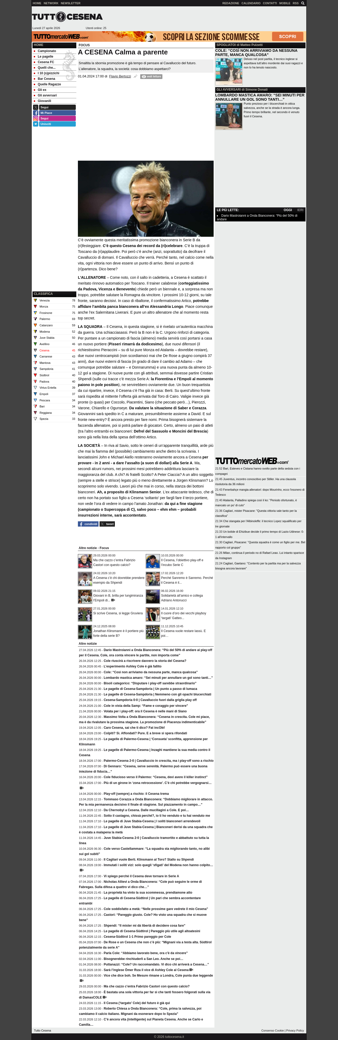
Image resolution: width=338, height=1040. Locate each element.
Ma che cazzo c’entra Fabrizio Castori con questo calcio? (147, 986)
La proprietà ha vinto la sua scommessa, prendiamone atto (148, 892)
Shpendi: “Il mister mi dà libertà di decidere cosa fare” (144, 925)
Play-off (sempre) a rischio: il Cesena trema (136, 794)
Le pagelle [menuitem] (43, 56)
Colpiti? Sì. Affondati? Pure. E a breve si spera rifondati (145, 733)
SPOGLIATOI (226, 45)
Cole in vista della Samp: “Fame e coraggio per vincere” (146, 706)
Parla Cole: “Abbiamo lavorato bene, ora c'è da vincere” (146, 953)
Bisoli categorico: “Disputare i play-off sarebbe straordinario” (150, 683)
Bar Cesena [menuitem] (44, 79)
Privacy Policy (295, 1030)
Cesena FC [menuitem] (44, 62)
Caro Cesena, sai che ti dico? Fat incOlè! (134, 728)
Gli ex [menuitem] (40, 90)
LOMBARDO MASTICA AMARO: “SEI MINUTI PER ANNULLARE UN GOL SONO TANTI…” (259, 97)
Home (38, 45)
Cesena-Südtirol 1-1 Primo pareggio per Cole (137, 937)
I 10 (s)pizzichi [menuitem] (46, 73)
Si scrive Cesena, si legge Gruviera (118, 613)
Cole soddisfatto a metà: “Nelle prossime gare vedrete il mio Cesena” (156, 909)
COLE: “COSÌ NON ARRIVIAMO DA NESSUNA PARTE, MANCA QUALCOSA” (256, 52)
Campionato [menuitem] (45, 51)
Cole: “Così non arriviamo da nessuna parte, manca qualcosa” (151, 672)
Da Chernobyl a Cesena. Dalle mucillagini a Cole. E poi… (146, 810)
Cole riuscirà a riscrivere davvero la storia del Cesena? (145, 661)
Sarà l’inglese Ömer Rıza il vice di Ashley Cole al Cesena (146, 970)
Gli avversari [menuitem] (45, 95)
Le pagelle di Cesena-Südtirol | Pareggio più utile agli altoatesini (152, 931)
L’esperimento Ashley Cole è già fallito (133, 666)
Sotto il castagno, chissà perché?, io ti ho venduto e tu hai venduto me (157, 816)
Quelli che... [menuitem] (44, 67)
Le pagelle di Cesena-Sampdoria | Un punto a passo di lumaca (150, 689)
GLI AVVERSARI (229, 89)
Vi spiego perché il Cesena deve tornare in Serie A (141, 876)
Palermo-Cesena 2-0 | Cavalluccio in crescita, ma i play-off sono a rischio (159, 761)
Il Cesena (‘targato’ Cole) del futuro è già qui (137, 1003)
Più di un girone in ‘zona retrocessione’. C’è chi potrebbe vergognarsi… (158, 783)
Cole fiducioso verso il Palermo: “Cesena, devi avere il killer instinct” (156, 777)
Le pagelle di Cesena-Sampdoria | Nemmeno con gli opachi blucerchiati (157, 694)
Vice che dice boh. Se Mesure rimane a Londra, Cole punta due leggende (158, 975)
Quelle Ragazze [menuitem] (47, 84)
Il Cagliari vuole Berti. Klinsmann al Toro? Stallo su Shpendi (149, 859)
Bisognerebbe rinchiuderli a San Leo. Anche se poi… (144, 959)
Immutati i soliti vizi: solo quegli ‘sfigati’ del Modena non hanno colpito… (158, 865)
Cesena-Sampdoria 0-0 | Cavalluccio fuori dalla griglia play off (150, 700)
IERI (300, 210)
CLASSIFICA (43, 294)
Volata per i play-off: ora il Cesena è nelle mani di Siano (145, 711)
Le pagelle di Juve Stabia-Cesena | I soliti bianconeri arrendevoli (152, 821)
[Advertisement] (206, 19)
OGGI (288, 210)
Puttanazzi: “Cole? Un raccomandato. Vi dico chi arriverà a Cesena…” (156, 964)
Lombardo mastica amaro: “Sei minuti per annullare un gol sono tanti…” (158, 678)
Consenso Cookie (272, 1030)
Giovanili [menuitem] (42, 101)
